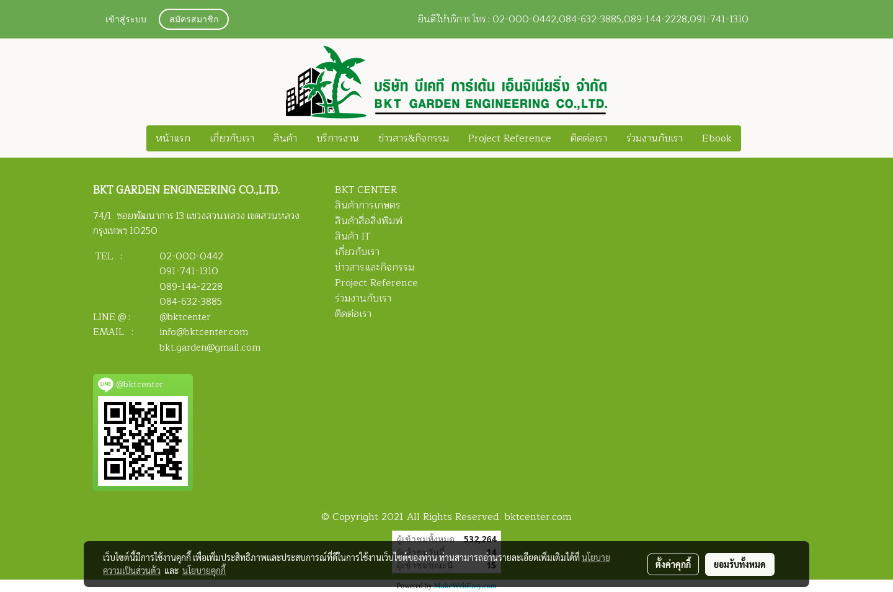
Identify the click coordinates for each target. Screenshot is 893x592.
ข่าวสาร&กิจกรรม (413, 138)
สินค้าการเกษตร (368, 205)
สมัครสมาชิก (193, 20)
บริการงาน (337, 138)
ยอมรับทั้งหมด (740, 564)
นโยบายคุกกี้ (204, 570)
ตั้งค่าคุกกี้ (673, 564)
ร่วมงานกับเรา (654, 138)
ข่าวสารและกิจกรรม (374, 267)
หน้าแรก (173, 138)
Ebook (717, 138)
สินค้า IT (352, 236)
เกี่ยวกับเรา (232, 138)
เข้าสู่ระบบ (125, 20)
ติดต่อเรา (589, 138)
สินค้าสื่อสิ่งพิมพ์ (368, 221)
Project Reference (509, 138)
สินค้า (285, 138)
